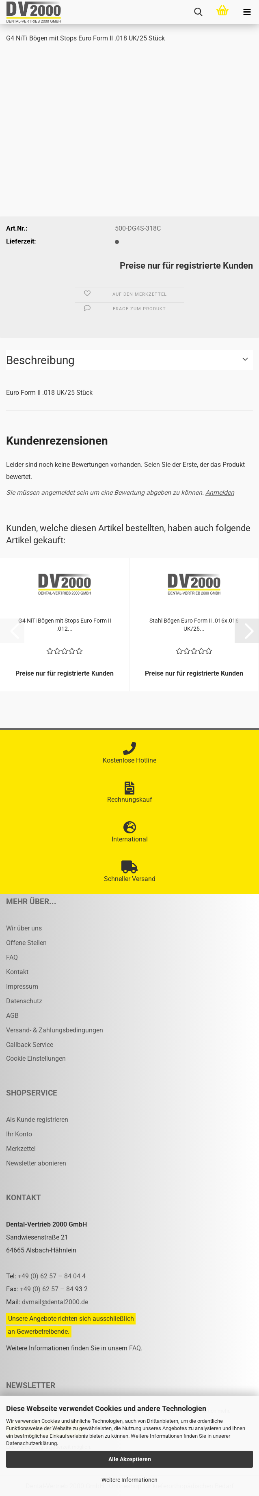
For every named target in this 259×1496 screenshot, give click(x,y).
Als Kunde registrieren (37, 1119)
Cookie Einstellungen (36, 1058)
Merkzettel (21, 1149)
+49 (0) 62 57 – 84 (47, 1289)
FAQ (12, 957)
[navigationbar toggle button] (247, 12)
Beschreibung (40, 360)
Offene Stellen (26, 943)
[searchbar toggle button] (198, 12)
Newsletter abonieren (36, 1163)
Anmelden (219, 492)
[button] (247, 631)
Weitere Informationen (129, 1480)
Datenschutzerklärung (31, 1443)
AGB (12, 1015)
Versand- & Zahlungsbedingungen (54, 1030)
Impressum (22, 986)
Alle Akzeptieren (129, 1459)
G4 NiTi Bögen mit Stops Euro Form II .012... (64, 624)
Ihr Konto (19, 1134)
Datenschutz (24, 1001)
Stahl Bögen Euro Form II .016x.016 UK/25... (194, 624)
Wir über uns (24, 928)
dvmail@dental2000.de (55, 1302)
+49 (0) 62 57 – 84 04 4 (52, 1276)
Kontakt (17, 972)
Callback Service (29, 1045)
